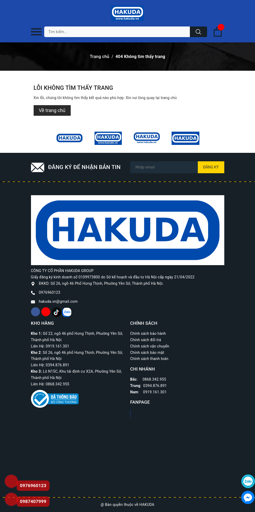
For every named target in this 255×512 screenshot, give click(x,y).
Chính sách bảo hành (148, 333)
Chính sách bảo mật (147, 352)
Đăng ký (211, 167)
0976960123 (49, 292)
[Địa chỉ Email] (177, 167)
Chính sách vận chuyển (149, 346)
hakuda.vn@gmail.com (58, 301)
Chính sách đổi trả (145, 340)
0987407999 (33, 501)
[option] (69, 138)
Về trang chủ (52, 110)
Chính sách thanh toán (149, 359)
